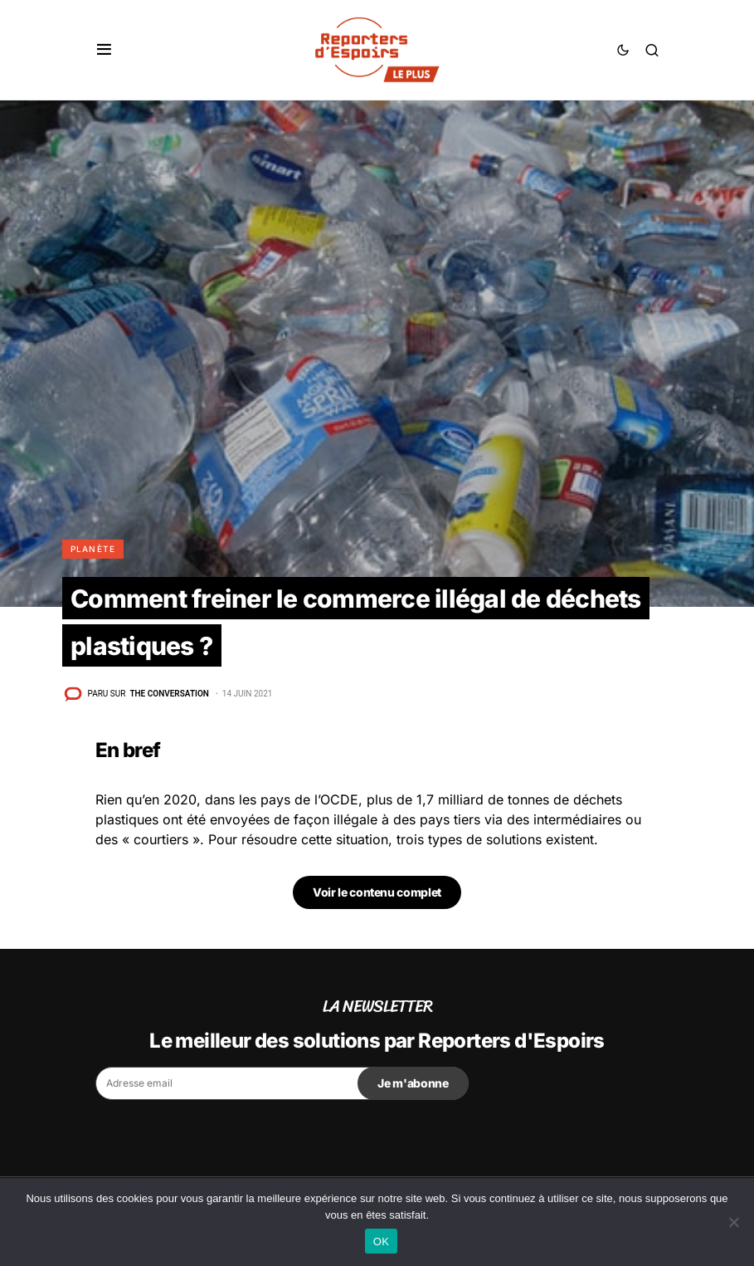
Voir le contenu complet (377, 892)
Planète (93, 549)
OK (381, 1241)
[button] (104, 50)
